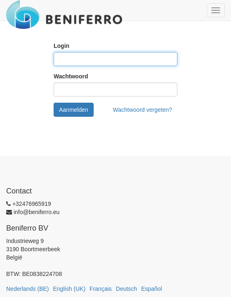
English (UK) (69, 288)
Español (151, 288)
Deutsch (126, 288)
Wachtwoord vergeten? (142, 109)
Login (61, 45)
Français (101, 288)
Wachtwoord (71, 76)
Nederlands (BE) (27, 288)
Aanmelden (73, 109)
